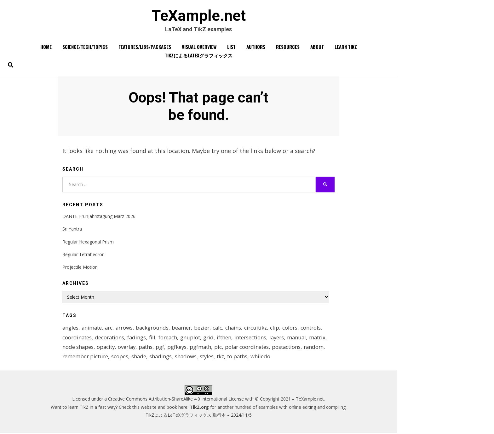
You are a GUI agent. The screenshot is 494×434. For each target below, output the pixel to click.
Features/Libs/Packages (144, 47)
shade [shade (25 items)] (138, 357)
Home (46, 47)
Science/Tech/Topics (85, 47)
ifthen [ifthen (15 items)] (225, 337)
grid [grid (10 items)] (209, 337)
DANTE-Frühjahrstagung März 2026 (98, 217)
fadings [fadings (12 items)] (137, 337)
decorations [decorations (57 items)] (110, 337)
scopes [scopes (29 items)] (119, 357)
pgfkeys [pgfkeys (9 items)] (179, 347)
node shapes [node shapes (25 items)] (78, 347)
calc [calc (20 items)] (220, 328)
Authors (255, 47)
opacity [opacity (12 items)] (106, 347)
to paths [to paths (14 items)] (238, 357)
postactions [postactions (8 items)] (289, 347)
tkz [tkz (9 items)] (221, 357)
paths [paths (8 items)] (147, 347)
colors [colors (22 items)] (292, 328)
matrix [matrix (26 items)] (320, 337)
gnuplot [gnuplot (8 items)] (191, 337)
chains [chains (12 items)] (236, 328)
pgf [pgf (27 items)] (162, 347)
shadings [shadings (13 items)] (161, 357)
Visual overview (199, 47)
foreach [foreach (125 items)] (168, 337)
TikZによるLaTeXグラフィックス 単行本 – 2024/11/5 (199, 416)
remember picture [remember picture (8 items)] (85, 357)
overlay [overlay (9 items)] (128, 347)
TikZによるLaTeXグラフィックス (199, 55)
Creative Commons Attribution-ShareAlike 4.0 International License (176, 400)
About (317, 47)
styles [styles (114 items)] (208, 357)
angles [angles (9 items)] (70, 328)
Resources (288, 47)
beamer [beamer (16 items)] (183, 328)
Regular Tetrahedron (83, 255)
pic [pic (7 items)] (220, 347)
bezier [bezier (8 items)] (204, 328)
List (231, 47)
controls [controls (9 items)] (313, 328)
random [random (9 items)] (317, 347)
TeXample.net (198, 16)
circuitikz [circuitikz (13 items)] (258, 328)
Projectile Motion (80, 267)
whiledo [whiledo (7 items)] (262, 357)
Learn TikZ (346, 47)
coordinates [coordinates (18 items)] (77, 337)
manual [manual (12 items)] (298, 337)
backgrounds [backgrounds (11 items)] (153, 328)
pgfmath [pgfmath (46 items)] (203, 347)
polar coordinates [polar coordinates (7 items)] (249, 347)
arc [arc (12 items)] (110, 328)
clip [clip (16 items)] (277, 328)
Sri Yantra (72, 229)
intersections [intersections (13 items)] (251, 337)
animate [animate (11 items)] (92, 328)
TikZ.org (199, 408)
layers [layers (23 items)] (278, 337)
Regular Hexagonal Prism (88, 242)
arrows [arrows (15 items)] (125, 328)
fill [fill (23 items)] (153, 337)
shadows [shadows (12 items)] (186, 357)
